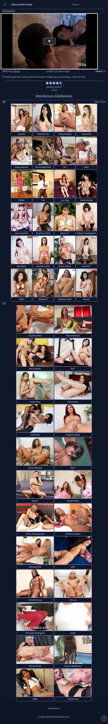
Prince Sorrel (35, 666)
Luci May (65, 200)
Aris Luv (73, 600)
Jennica (21, 134)
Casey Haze (35, 401)
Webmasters (54, 708)
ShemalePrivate (22, 4)
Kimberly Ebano (72, 534)
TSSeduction (8, 10)
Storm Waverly (35, 467)
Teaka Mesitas (21, 167)
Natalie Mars (73, 500)
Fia (43, 200)
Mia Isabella (35, 368)
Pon (73, 368)
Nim (73, 467)
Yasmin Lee (73, 699)
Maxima (86, 265)
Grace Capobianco (73, 666)
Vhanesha (86, 134)
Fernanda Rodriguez (35, 633)
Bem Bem (21, 266)
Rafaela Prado (65, 299)
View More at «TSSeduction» (54, 96)
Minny (86, 298)
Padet (21, 299)
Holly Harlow (86, 200)
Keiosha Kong (35, 600)
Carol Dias (35, 434)
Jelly (73, 567)
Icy (64, 167)
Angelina (43, 298)
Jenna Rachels (21, 233)
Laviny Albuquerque (35, 534)
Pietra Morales (73, 335)
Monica (64, 232)
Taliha (21, 200)
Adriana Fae (43, 134)
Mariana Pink (35, 567)
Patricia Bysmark (43, 167)
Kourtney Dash (43, 233)
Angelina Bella (73, 434)
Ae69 (73, 633)
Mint (86, 167)
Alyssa (17, 71)
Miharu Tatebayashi (86, 233)
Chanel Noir (73, 401)
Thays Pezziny (64, 134)
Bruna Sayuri (65, 266)
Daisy (35, 500)
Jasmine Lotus (43, 266)
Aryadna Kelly (35, 335)
